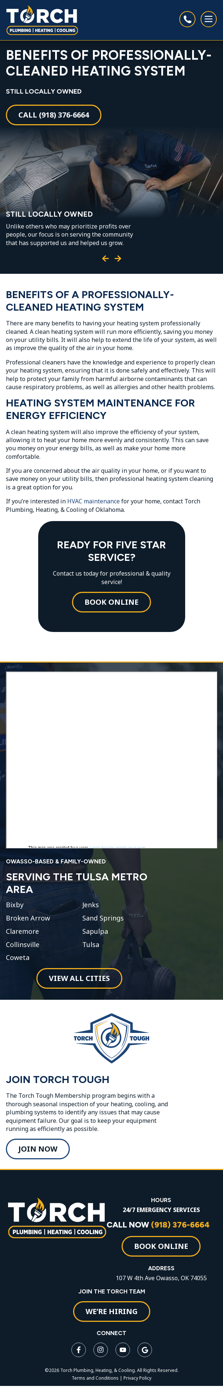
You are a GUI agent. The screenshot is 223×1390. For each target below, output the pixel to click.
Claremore (22, 931)
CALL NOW (158, 1225)
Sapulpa (95, 931)
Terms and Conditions (95, 1378)
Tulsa (90, 945)
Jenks (90, 905)
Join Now (37, 1149)
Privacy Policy (137, 1378)
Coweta (17, 957)
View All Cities (79, 978)
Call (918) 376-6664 (53, 115)
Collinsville (22, 945)
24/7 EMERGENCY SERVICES (161, 1210)
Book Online (111, 602)
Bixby (15, 905)
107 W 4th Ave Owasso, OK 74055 (161, 1278)
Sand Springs (103, 918)
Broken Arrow (28, 918)
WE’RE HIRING (112, 1311)
